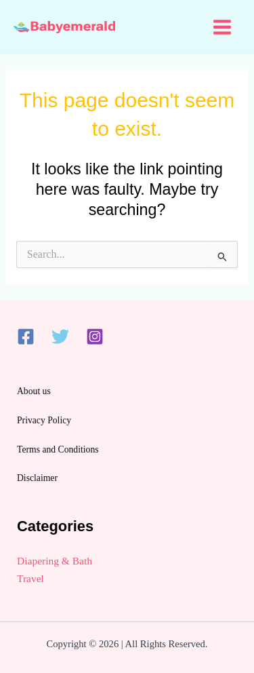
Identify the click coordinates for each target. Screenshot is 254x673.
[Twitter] (60, 336)
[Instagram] (95, 336)
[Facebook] (26, 336)
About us (34, 391)
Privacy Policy (44, 420)
